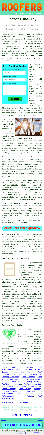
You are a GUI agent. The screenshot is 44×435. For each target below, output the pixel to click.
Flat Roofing (28, 377)
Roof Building (8, 386)
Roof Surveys (25, 394)
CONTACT (28, 14)
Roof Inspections (24, 370)
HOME (16, 14)
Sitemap (3, 420)
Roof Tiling (22, 386)
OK (25, 434)
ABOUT (22, 14)
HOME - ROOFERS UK (22, 415)
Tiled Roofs (16, 374)
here (29, 363)
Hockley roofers (26, 265)
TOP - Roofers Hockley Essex (15, 402)
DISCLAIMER (37, 14)
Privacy (40, 420)
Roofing (37, 389)
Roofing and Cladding (23, 372)
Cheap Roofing (34, 382)
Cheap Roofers (17, 382)
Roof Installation (22, 367)
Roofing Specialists (24, 379)
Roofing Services (10, 377)
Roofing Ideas (9, 391)
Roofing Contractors (11, 384)
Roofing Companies (32, 384)
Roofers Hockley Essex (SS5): (17, 34)
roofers (34, 356)
